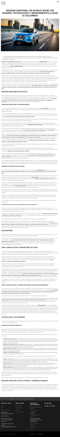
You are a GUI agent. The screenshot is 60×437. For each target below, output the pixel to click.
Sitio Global (3, 434)
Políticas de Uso (33, 434)
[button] (57, 1)
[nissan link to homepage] (3, 3)
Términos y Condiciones (11, 434)
